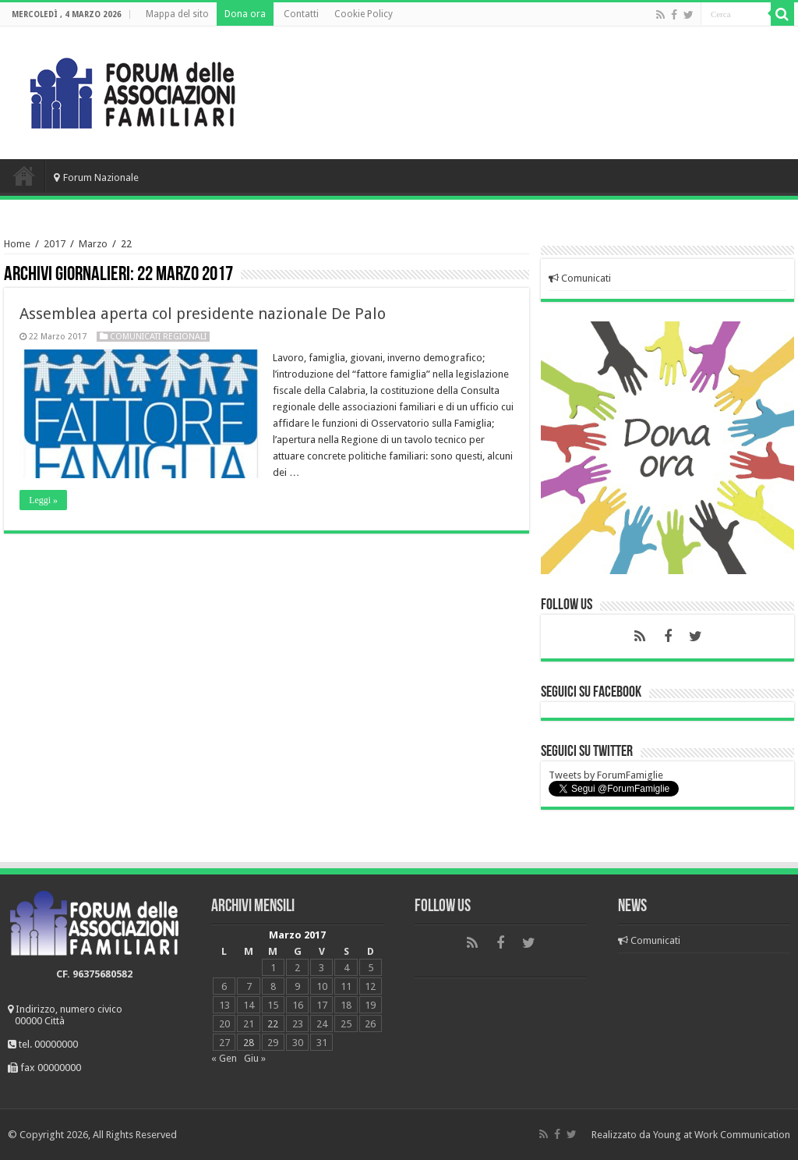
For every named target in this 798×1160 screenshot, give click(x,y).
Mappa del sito (177, 14)
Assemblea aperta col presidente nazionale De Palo (202, 313)
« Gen (224, 1058)
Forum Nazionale (96, 177)
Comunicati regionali (158, 337)
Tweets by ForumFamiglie (606, 775)
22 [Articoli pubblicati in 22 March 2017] (272, 1024)
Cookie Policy (363, 14)
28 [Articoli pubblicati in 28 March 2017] (248, 1042)
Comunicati (580, 278)
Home (24, 175)
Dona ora (245, 14)
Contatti (301, 14)
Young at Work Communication (721, 1134)
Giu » (255, 1058)
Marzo (93, 244)
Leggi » (43, 500)
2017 (54, 244)
